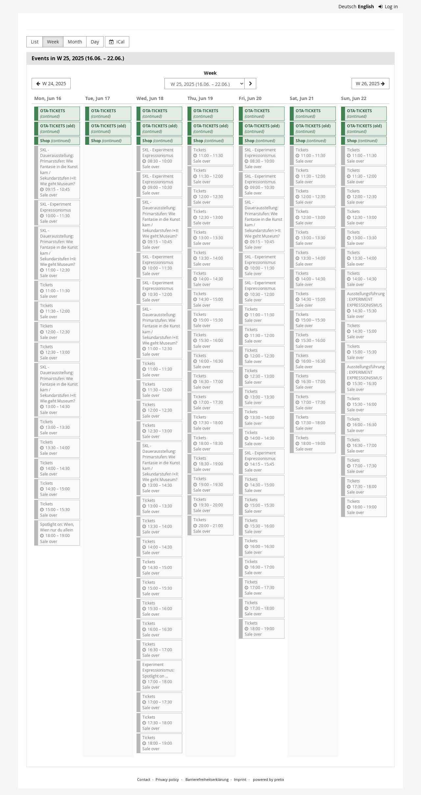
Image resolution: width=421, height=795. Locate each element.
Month (75, 41)
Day (95, 41)
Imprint (240, 779)
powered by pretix (268, 779)
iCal (117, 41)
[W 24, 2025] (51, 83)
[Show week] (250, 83)
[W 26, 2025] (370, 83)
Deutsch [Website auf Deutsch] (347, 6)
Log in (388, 6)
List (34, 41)
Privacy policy (167, 779)
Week (53, 41)
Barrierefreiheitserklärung (207, 779)
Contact (143, 779)
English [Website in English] (366, 6)
